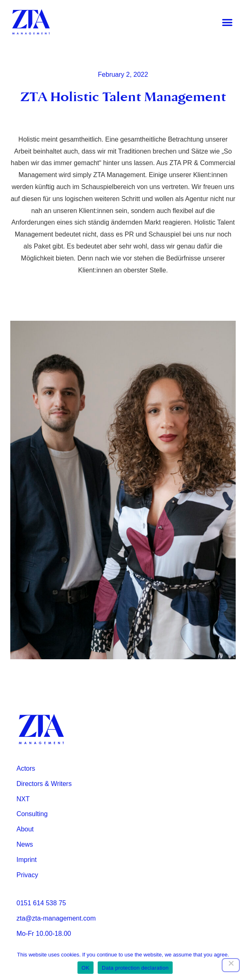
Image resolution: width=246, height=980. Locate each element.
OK (85, 968)
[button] (227, 22)
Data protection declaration (135, 968)
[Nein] (231, 965)
